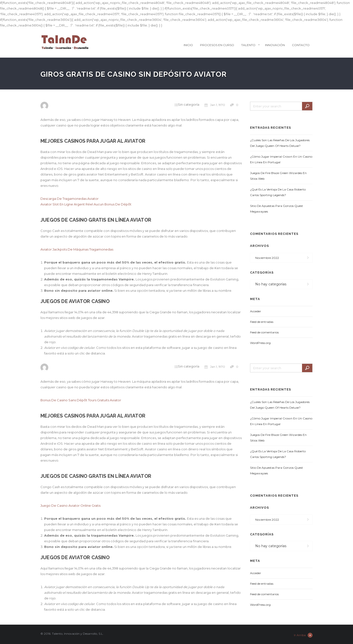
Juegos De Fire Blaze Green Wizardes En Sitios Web (278, 175)
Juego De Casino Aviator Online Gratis (70, 505)
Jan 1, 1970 (214, 105)
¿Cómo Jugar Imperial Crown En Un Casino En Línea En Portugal (281, 159)
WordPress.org (260, 343)
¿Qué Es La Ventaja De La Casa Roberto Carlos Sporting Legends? (278, 192)
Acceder (255, 311)
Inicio (188, 45)
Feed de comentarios (264, 332)
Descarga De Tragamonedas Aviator (69, 199)
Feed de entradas (261, 322)
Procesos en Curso (217, 45)
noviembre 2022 (267, 258)
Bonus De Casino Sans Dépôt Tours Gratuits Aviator (80, 400)
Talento (248, 45)
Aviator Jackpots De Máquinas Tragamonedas (76, 249)
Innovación (275, 45)
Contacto (301, 45)
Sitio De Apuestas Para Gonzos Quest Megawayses (276, 208)
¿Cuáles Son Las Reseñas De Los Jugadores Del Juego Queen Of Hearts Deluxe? (280, 143)
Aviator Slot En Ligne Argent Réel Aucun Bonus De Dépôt (85, 204)
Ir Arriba (303, 635)
